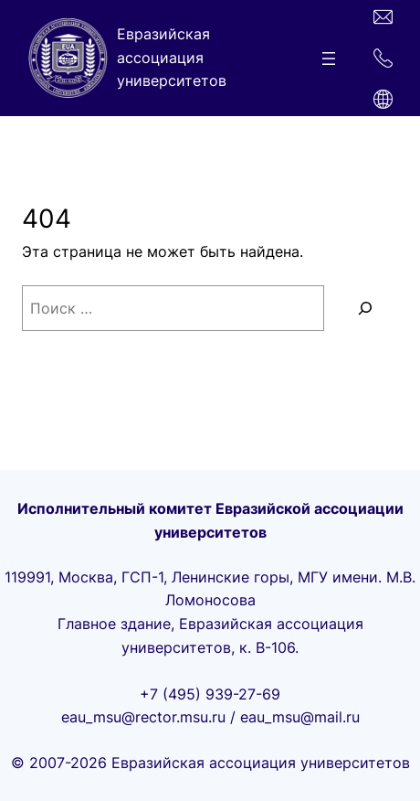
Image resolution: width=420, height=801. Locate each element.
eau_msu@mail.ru (300, 717)
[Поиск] (366, 308)
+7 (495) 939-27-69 (210, 694)
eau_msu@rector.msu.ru (143, 717)
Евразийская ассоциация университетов (171, 57)
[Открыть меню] (329, 58)
